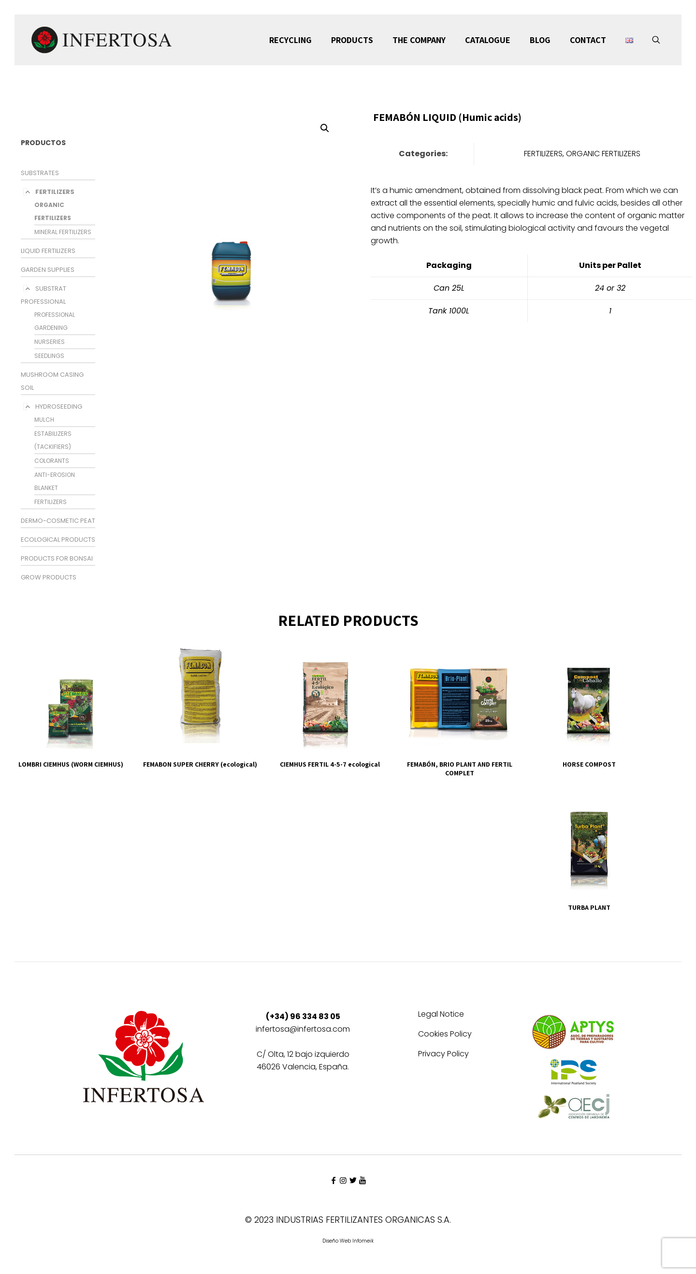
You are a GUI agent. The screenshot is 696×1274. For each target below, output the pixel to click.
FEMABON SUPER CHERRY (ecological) (200, 764)
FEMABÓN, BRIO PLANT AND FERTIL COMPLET (459, 768)
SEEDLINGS (49, 356)
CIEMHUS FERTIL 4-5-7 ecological (330, 764)
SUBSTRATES (40, 173)
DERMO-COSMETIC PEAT (58, 520)
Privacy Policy (443, 1054)
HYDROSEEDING (58, 406)
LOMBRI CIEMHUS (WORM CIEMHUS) (70, 764)
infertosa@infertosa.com (303, 1029)
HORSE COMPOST (589, 764)
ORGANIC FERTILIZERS (603, 153)
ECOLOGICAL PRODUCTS (58, 539)
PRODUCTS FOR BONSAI (57, 558)
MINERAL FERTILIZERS (62, 232)
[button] (325, 128)
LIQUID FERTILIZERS (48, 250)
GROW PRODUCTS (48, 577)
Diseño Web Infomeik (348, 1240)
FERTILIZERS (54, 191)
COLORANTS (51, 461)
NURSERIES (49, 342)
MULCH (44, 419)
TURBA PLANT (589, 907)
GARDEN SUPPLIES (47, 269)
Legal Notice (441, 1015)
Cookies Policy (445, 1034)
